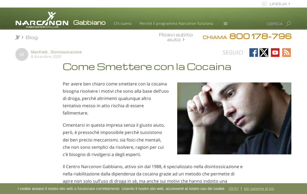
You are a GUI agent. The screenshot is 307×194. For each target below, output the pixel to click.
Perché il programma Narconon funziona (176, 23)
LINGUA (278, 3)
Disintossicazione (66, 51)
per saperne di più (259, 188)
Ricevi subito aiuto (176, 37)
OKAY (234, 188)
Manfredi (39, 51)
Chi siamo (122, 23)
